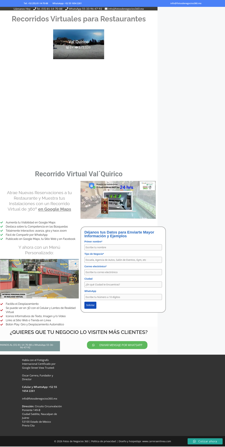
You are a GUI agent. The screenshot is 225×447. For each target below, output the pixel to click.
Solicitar (90, 305)
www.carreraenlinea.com (156, 441)
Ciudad (88, 278)
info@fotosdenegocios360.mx (185, 3)
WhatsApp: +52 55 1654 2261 (67, 3)
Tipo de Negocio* (94, 254)
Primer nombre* (93, 241)
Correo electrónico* (95, 266)
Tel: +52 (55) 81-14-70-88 (36, 3)
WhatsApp (90, 291)
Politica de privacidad (103, 441)
